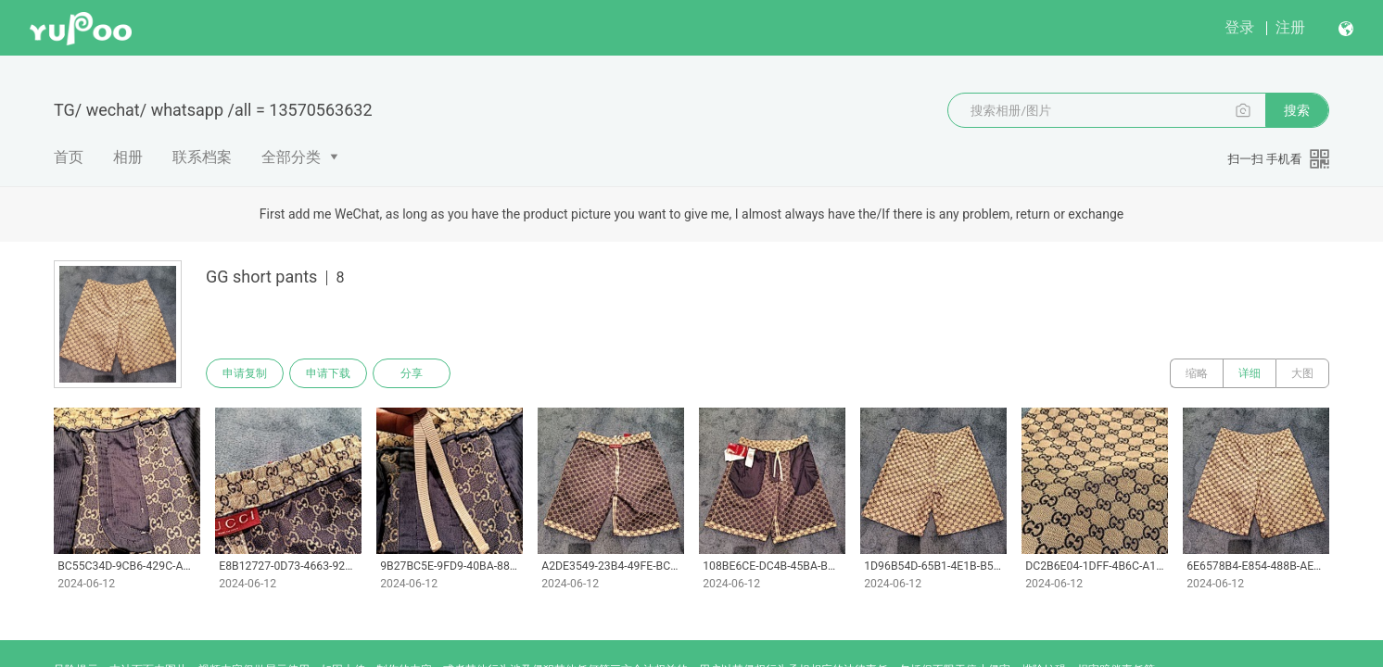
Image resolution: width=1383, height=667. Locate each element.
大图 (1302, 373)
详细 (1249, 373)
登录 (1239, 27)
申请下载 (328, 373)
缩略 (1197, 373)
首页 (68, 157)
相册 (128, 157)
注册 (1290, 27)
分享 (411, 373)
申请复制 (244, 373)
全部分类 (291, 157)
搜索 (1297, 110)
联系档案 (202, 157)
